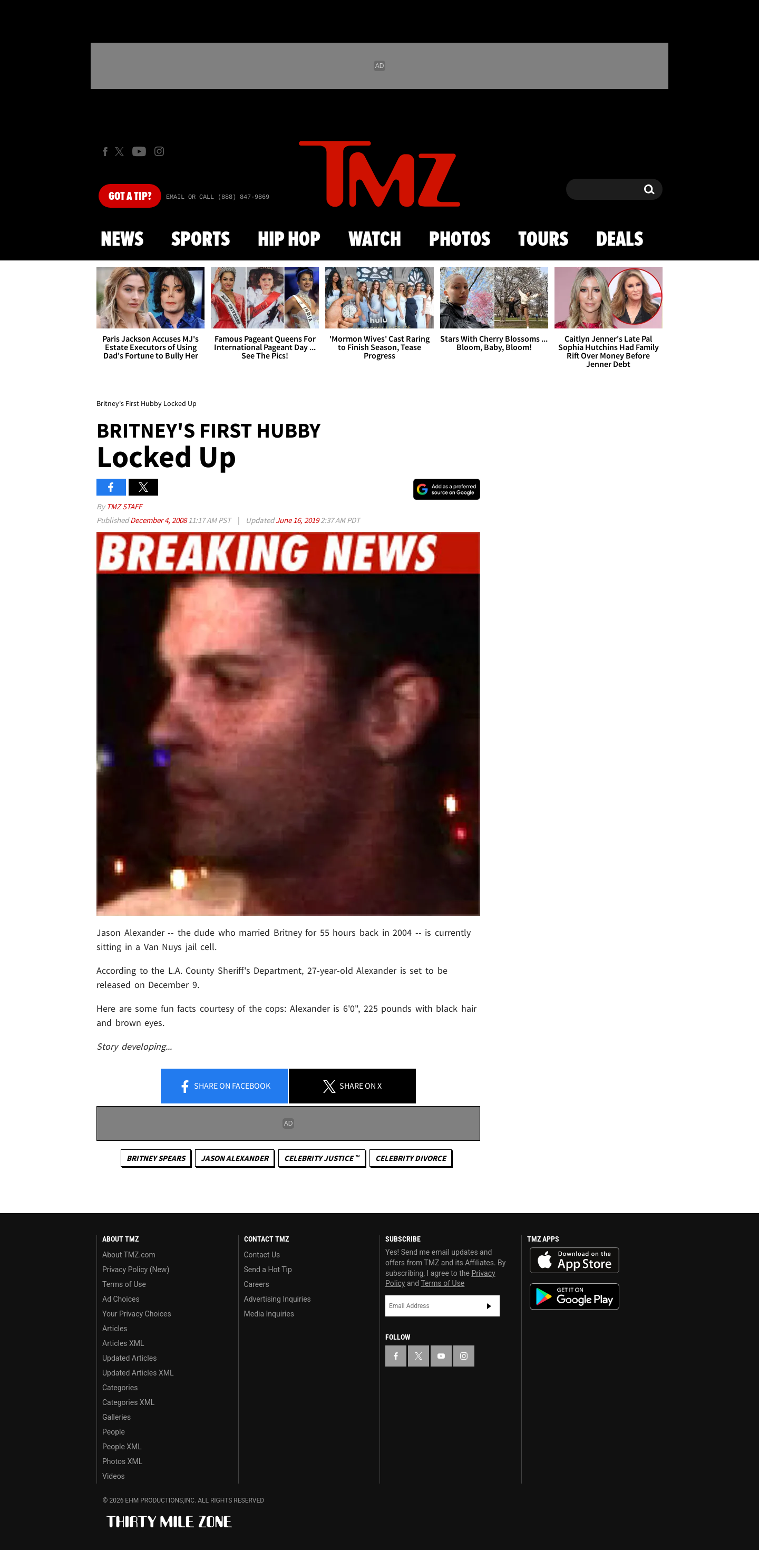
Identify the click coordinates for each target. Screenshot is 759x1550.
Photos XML (122, 1461)
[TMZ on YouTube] (441, 1356)
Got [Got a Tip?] (130, 197)
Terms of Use (124, 1284)
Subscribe (489, 1305)
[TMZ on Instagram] (159, 151)
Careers (256, 1284)
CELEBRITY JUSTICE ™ (321, 1158)
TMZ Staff (124, 506)
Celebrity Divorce (410, 1158)
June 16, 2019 (298, 520)
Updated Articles (129, 1358)
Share (224, 1086)
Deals (619, 240)
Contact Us (262, 1255)
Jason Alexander (234, 1158)
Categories (120, 1387)
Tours (543, 240)
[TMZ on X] (121, 151)
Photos (459, 240)
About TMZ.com (128, 1255)
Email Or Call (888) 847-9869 (217, 197)
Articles (115, 1328)
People (113, 1432)
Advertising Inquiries (277, 1299)
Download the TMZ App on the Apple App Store (574, 1260)
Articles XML (123, 1343)
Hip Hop (289, 240)
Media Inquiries (269, 1314)
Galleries (116, 1417)
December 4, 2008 (159, 520)
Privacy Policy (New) (135, 1269)
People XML (122, 1446)
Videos (113, 1476)
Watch (374, 240)
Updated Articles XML (137, 1373)
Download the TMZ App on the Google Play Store (574, 1296)
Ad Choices (121, 1299)
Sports (200, 240)
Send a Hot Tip (268, 1269)
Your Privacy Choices (136, 1314)
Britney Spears (155, 1158)
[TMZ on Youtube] (139, 151)
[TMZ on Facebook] (105, 151)
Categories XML (128, 1402)
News (122, 240)
